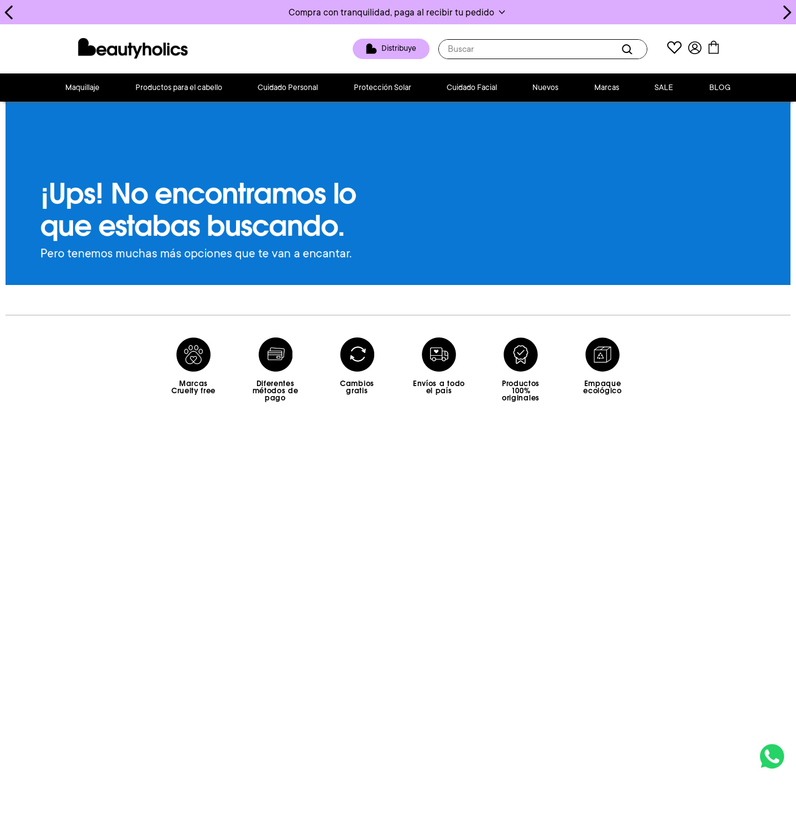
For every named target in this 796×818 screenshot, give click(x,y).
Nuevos (545, 87)
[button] (398, 12)
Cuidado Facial (472, 87)
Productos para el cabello (178, 87)
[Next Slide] (787, 12)
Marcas (606, 87)
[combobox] (543, 49)
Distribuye (398, 48)
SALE (663, 87)
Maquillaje (82, 87)
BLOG (720, 87)
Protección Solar (382, 87)
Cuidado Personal (288, 87)
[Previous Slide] (9, 12)
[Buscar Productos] (629, 49)
